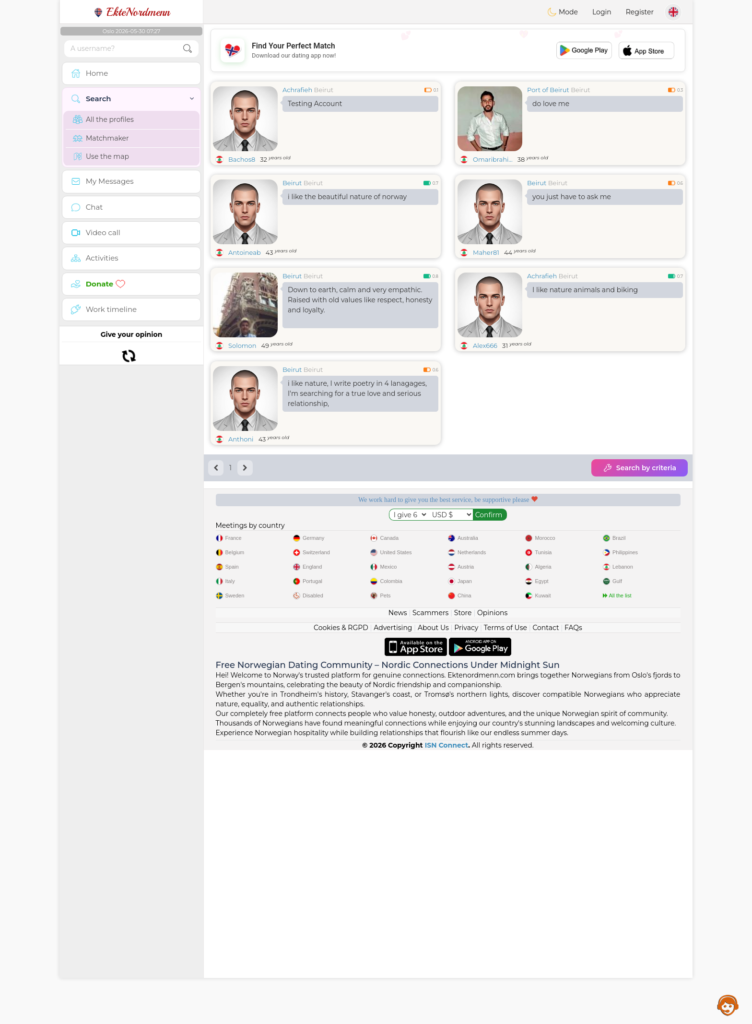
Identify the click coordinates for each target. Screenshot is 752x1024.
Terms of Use (505, 901)
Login (601, 12)
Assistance (728, 1005)
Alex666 (485, 345)
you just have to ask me (571, 196)
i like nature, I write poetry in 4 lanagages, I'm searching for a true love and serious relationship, (357, 467)
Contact (545, 901)
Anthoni (241, 513)
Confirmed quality (509, 606)
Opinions (492, 886)
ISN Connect (447, 1019)
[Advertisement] (448, 50)
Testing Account (315, 103)
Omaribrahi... (493, 159)
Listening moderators (386, 606)
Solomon (242, 345)
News (397, 886)
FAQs (573, 901)
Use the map (101, 156)
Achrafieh (297, 90)
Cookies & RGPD (341, 901)
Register (640, 12)
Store (463, 886)
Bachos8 (241, 159)
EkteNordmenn (132, 12)
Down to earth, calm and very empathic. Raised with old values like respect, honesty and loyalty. (360, 300)
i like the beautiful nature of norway (347, 196)
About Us (433, 901)
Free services (263, 606)
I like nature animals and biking (585, 290)
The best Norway (633, 606)
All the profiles (103, 119)
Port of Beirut (548, 90)
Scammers (430, 886)
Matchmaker (101, 138)
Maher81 (486, 252)
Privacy (466, 901)
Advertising (393, 901)
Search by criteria (639, 542)
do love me (550, 103)
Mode (562, 12)
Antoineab (244, 252)
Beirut (323, 90)
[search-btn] (187, 48)
